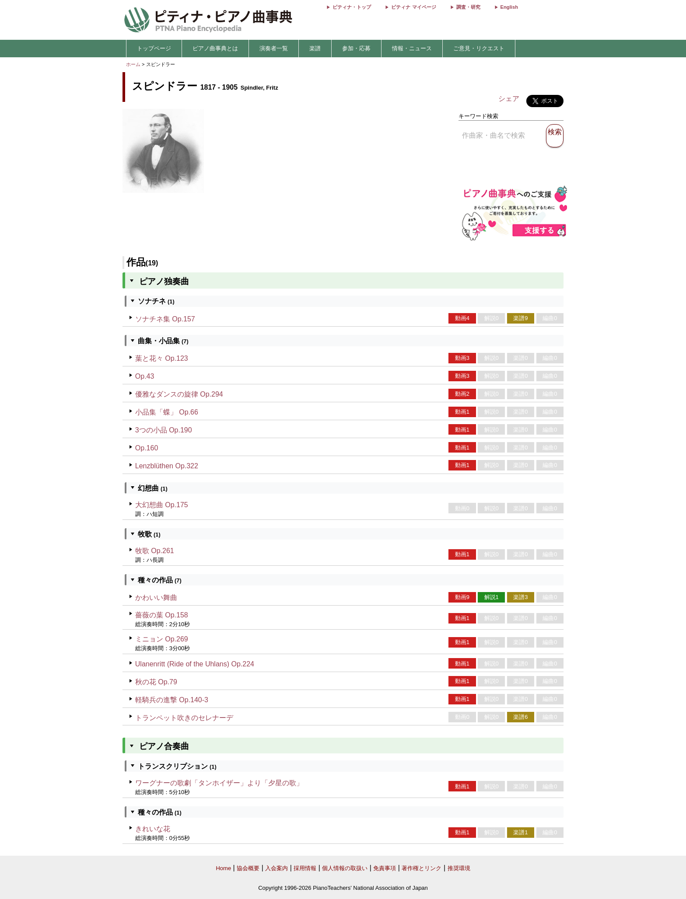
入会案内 (276, 868)
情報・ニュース (412, 48)
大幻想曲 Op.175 (161, 505)
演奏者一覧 (273, 48)
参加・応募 (356, 48)
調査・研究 (468, 7)
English (509, 7)
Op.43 (144, 376)
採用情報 (305, 868)
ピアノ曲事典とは (215, 48)
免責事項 (384, 868)
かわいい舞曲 (156, 597)
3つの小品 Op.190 (163, 430)
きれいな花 (152, 829)
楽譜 (315, 48)
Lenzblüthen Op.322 (166, 466)
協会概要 (248, 868)
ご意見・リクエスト (478, 48)
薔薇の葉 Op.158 (161, 615)
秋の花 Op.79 (156, 682)
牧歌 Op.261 (154, 550)
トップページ (154, 48)
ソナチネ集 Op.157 (165, 319)
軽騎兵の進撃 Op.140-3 (171, 700)
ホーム (133, 64)
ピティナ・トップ (351, 7)
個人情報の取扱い (345, 868)
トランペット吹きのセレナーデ (184, 717)
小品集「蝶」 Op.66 (166, 412)
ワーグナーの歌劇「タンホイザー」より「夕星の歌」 (219, 783)
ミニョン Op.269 (161, 639)
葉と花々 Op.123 (161, 358)
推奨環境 (459, 868)
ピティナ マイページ (413, 7)
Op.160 (146, 448)
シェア (508, 98)
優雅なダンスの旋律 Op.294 (179, 394)
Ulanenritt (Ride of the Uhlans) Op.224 (194, 664)
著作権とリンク (421, 868)
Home (223, 868)
